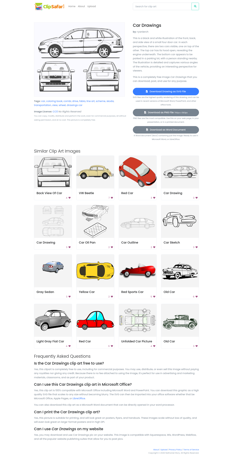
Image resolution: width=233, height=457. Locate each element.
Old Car (169, 292)
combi (67, 101)
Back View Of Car (49, 193)
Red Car (127, 193)
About (81, 6)
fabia (82, 101)
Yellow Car (87, 292)
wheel (62, 105)
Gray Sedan (45, 292)
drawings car (74, 105)
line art (90, 101)
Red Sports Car (132, 292)
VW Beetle (86, 193)
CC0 (55, 111)
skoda (110, 101)
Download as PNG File (166, 112)
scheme (101, 101)
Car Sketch (172, 242)
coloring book (54, 101)
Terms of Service (191, 449)
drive (75, 101)
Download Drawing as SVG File (166, 91)
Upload (91, 6)
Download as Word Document (166, 129)
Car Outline (129, 242)
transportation (42, 105)
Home (71, 6)
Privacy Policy (175, 449)
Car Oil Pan (87, 242)
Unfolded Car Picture (136, 341)
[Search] (162, 6)
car (43, 101)
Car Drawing (173, 193)
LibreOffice (79, 398)
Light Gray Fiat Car (50, 341)
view (55, 105)
